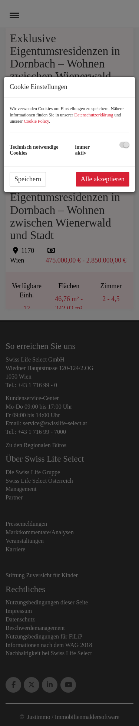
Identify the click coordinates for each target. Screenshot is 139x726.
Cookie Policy (36, 121)
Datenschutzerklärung (93, 115)
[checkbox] (124, 145)
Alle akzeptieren (103, 179)
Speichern (27, 179)
